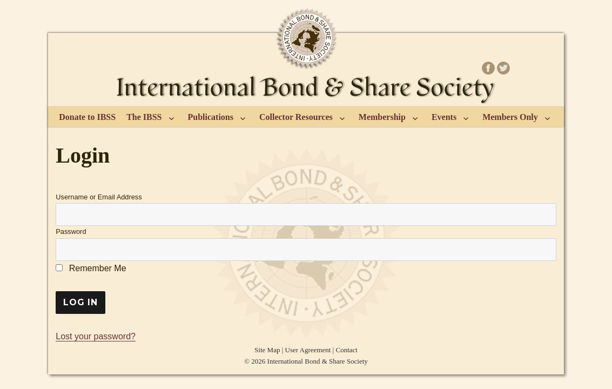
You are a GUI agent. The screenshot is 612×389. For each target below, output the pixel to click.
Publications (210, 117)
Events (444, 117)
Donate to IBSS (87, 117)
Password (71, 231)
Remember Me (91, 268)
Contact (346, 350)
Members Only (510, 117)
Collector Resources (296, 117)
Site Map (267, 350)
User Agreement (308, 350)
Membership (382, 117)
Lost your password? (96, 336)
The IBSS (144, 117)
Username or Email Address (99, 197)
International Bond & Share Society (317, 361)
